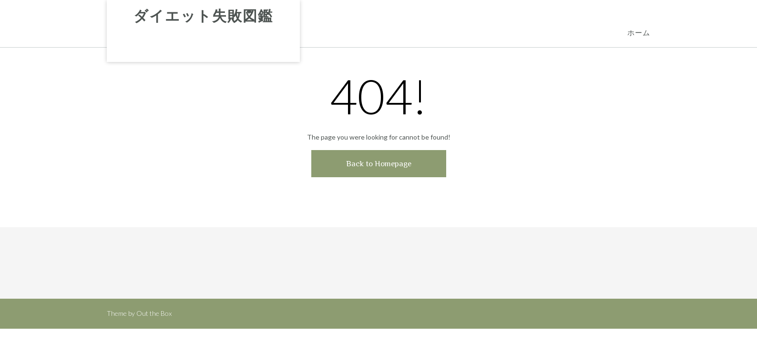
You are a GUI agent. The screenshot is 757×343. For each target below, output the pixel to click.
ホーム (638, 33)
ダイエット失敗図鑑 (203, 16)
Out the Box (154, 313)
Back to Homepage (378, 163)
